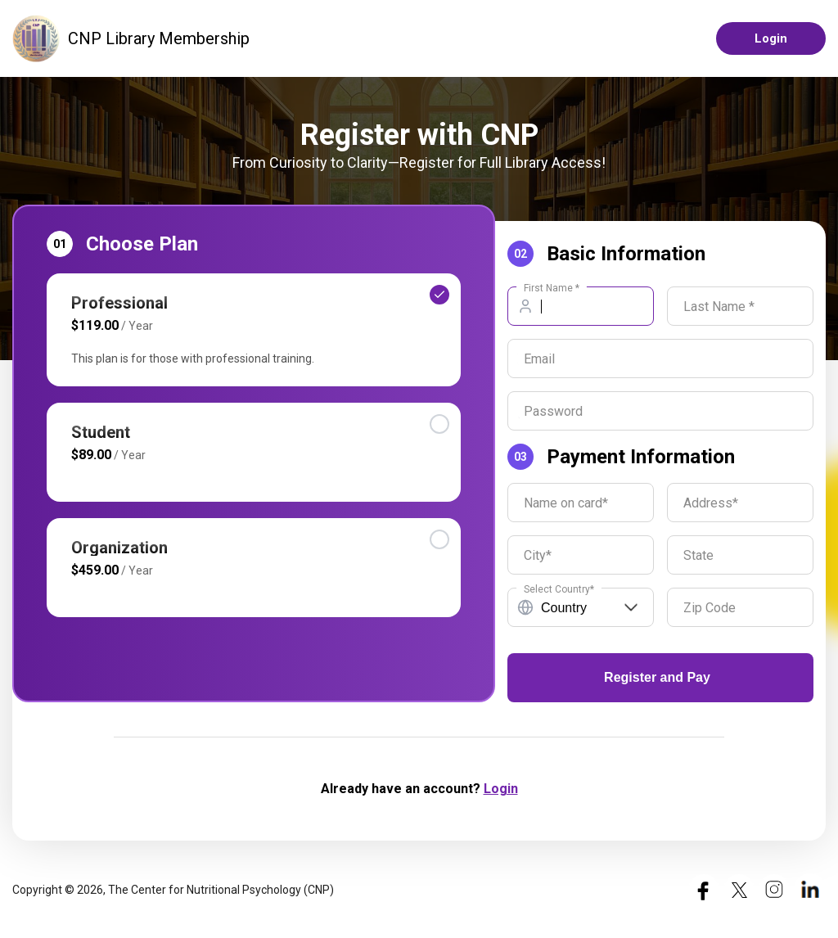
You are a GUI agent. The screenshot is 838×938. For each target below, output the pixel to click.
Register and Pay (657, 677)
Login (771, 38)
